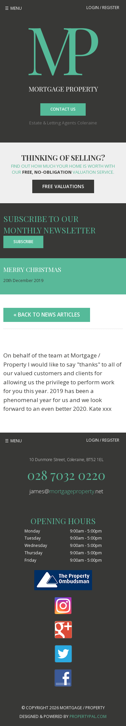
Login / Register (102, 7)
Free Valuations (63, 186)
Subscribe (23, 241)
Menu (16, 8)
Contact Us (63, 109)
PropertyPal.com (88, 716)
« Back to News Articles (46, 314)
